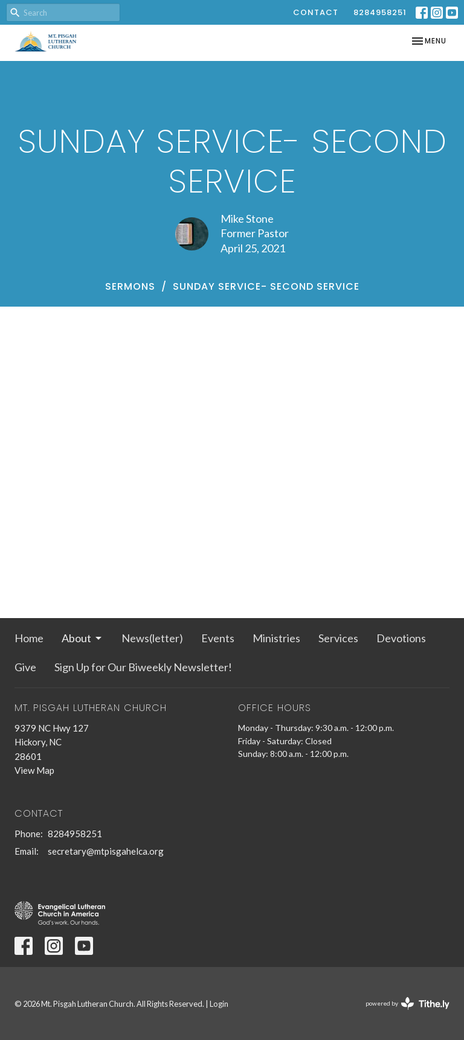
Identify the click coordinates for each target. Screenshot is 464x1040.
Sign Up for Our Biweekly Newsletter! (143, 667)
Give (25, 667)
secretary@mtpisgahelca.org (106, 851)
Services (338, 638)
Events (217, 638)
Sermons (130, 286)
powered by (408, 1003)
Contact (315, 12)
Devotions (401, 638)
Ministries (276, 638)
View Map (34, 770)
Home (29, 638)
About (82, 638)
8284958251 (380, 12)
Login (219, 1004)
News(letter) (152, 638)
